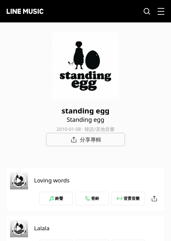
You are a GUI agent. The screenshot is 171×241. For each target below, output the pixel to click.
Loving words (51, 180)
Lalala (41, 228)
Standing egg (85, 119)
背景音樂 (128, 198)
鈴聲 (56, 198)
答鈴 (92, 198)
